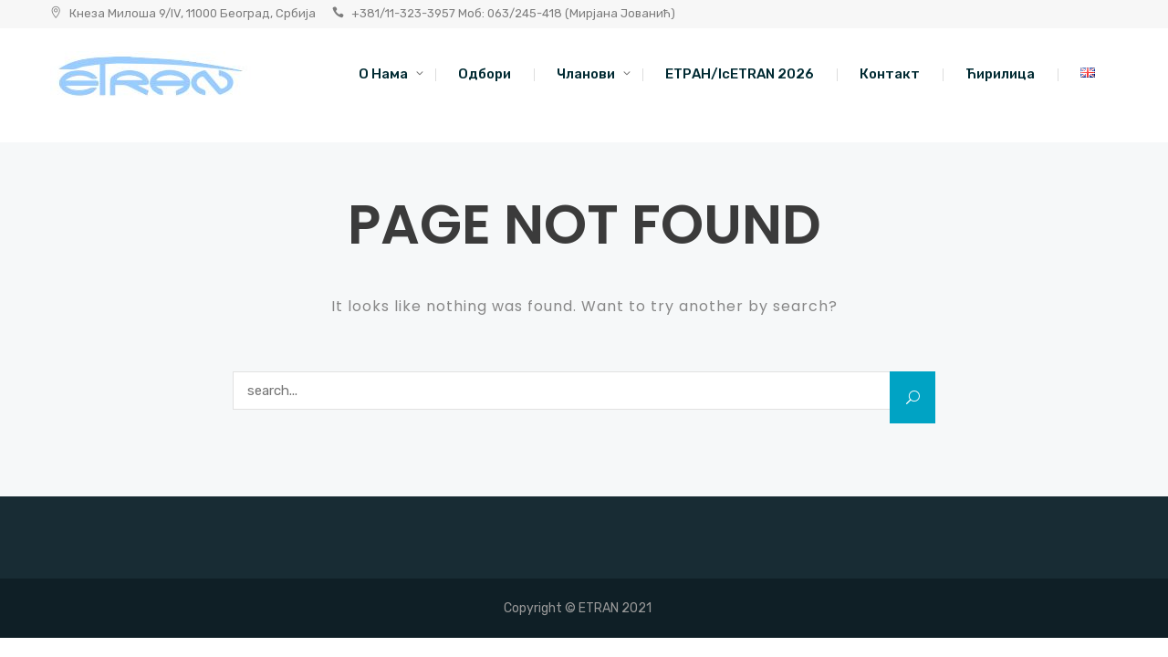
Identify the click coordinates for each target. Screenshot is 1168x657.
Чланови (586, 74)
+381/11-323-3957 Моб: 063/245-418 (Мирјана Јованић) (513, 13)
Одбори (484, 74)
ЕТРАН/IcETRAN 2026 (739, 74)
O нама (383, 74)
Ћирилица (1000, 74)
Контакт (890, 74)
